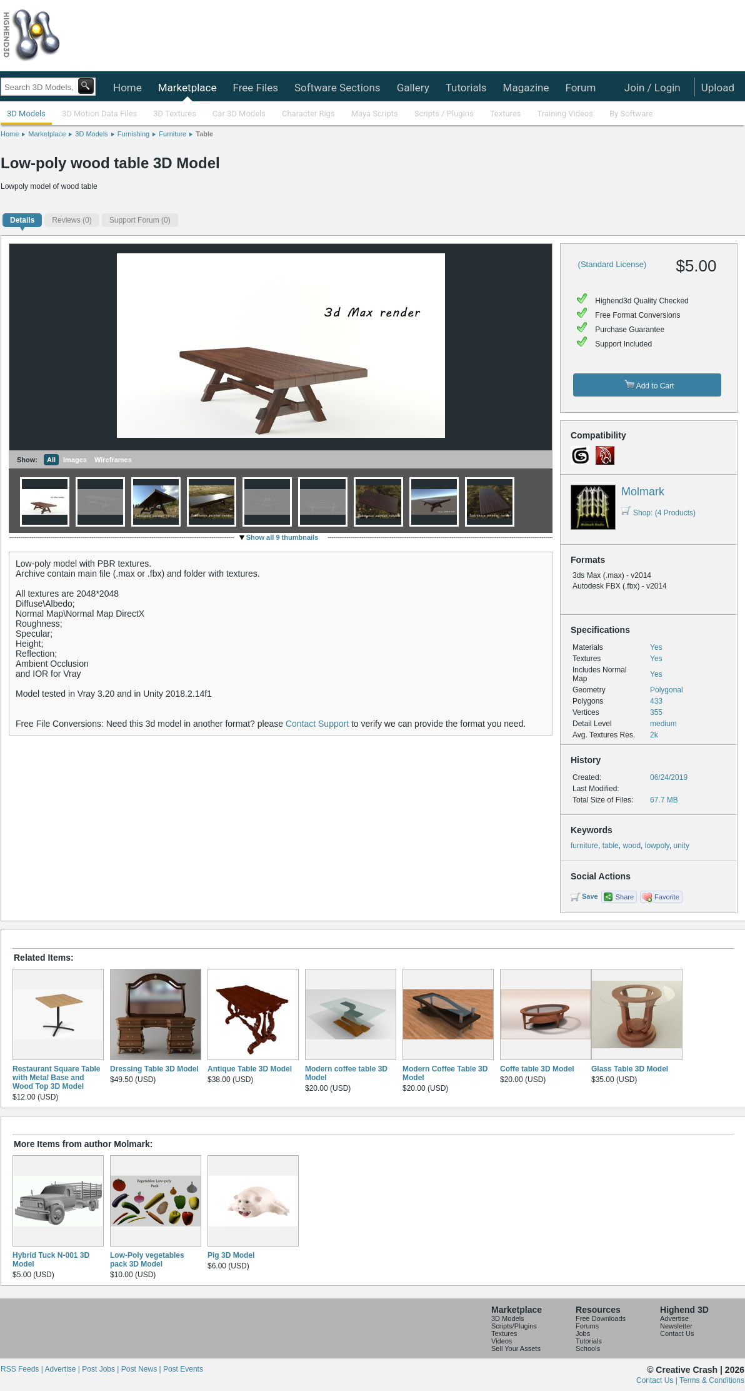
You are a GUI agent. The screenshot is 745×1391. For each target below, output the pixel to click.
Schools (588, 1348)
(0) (71, 220)
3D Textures (174, 113)
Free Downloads (601, 1318)
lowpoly (657, 845)
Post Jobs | (101, 1369)
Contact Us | (657, 1380)
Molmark (642, 491)
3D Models (26, 113)
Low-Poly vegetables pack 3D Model (147, 1259)
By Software (630, 113)
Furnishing (133, 134)
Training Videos (565, 113)
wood (631, 845)
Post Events (183, 1369)
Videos (501, 1341)
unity (681, 845)
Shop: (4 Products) (658, 512)
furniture (584, 845)
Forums (587, 1326)
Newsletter (676, 1326)
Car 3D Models (239, 113)
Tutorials (466, 87)
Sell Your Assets (516, 1348)
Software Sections (337, 87)
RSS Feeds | (22, 1369)
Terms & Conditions (711, 1380)
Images (75, 459)
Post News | (142, 1369)
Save (590, 896)
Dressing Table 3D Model (154, 1069)
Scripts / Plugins (444, 113)
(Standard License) (612, 264)
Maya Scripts (374, 113)
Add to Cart (649, 385)
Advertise (674, 1318)
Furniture (172, 134)
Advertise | (63, 1369)
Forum (580, 87)
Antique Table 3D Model (250, 1069)
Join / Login (652, 87)
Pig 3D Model (231, 1255)
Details (22, 220)
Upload (717, 87)
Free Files (255, 87)
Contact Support (317, 724)
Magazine (526, 87)
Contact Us (677, 1333)
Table (204, 134)
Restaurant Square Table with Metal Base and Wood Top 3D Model (56, 1078)
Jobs (583, 1333)
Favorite (666, 897)
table (610, 845)
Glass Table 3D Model (629, 1069)
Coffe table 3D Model (537, 1069)
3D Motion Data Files (99, 113)
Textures (505, 113)
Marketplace (187, 87)
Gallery (413, 87)
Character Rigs (308, 113)
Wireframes (113, 459)
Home (127, 87)
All (51, 459)
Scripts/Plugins (514, 1326)
